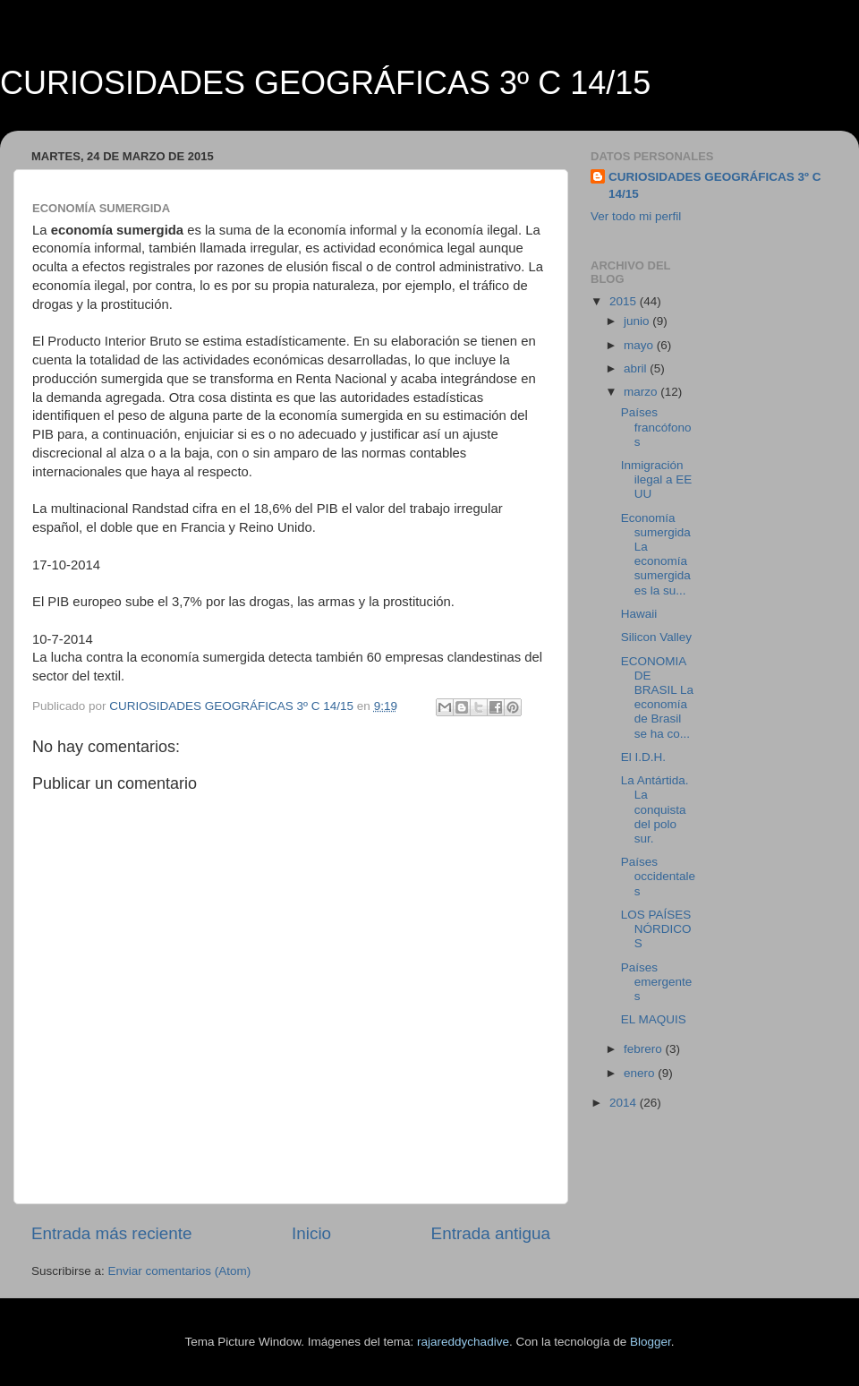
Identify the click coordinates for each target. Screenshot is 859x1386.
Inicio (311, 1233)
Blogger (650, 1341)
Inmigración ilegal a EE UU (657, 479)
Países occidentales (658, 876)
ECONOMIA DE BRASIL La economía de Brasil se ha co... (657, 697)
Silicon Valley (656, 637)
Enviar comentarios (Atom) (179, 1271)
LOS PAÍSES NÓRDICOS (656, 929)
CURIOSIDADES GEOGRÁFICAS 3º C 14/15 (325, 82)
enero (641, 1073)
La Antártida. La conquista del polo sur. (655, 809)
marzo (642, 391)
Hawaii (639, 613)
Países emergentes (657, 982)
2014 (624, 1102)
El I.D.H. (643, 757)
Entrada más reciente (111, 1233)
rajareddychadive (463, 1341)
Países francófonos (656, 427)
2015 (624, 301)
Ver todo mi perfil (636, 216)
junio (638, 321)
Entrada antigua (490, 1233)
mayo (640, 345)
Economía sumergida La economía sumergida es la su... (656, 554)
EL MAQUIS (653, 1019)
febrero (645, 1049)
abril (637, 368)
